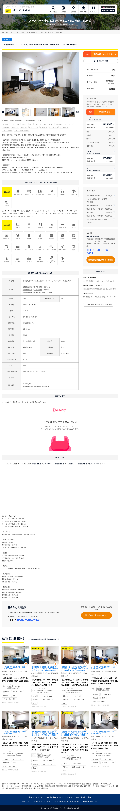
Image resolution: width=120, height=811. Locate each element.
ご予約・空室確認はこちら (98, 615)
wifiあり (51, 124)
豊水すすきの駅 (39, 292)
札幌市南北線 (27, 287)
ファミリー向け (15, 124)
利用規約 (47, 801)
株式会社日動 (42, 707)
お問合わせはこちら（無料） (101, 259)
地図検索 (73, 12)
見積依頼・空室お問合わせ (104, 54)
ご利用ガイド (93, 12)
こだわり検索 (84, 12)
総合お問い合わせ (108, 11)
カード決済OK (53, 127)
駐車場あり (59, 124)
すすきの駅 (38, 287)
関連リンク (26, 801)
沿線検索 (63, 12)
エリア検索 (53, 12)
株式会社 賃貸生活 (92, 236)
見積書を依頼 (104, 111)
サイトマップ (37, 801)
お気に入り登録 (102, 61)
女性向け (5, 124)
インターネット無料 (40, 124)
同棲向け (24, 124)
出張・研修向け (7, 130)
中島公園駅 (38, 289)
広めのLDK (23, 127)
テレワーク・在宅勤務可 (21, 130)
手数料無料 (6, 127)
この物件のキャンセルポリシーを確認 (98, 304)
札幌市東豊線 (27, 292)
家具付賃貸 (43, 127)
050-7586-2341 (97, 251)
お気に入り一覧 (109, 7)
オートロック (69, 124)
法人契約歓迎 (64, 127)
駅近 (30, 124)
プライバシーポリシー (60, 801)
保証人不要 (15, 127)
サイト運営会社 (75, 801)
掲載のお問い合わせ (90, 801)
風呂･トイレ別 (33, 127)
